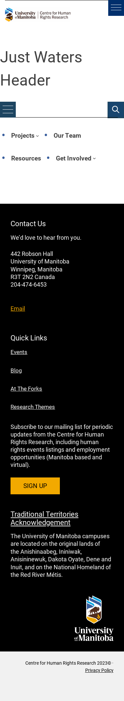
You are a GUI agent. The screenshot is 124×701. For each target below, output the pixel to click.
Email (18, 308)
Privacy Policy (99, 670)
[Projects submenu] (37, 135)
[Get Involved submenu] (94, 158)
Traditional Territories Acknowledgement (44, 518)
